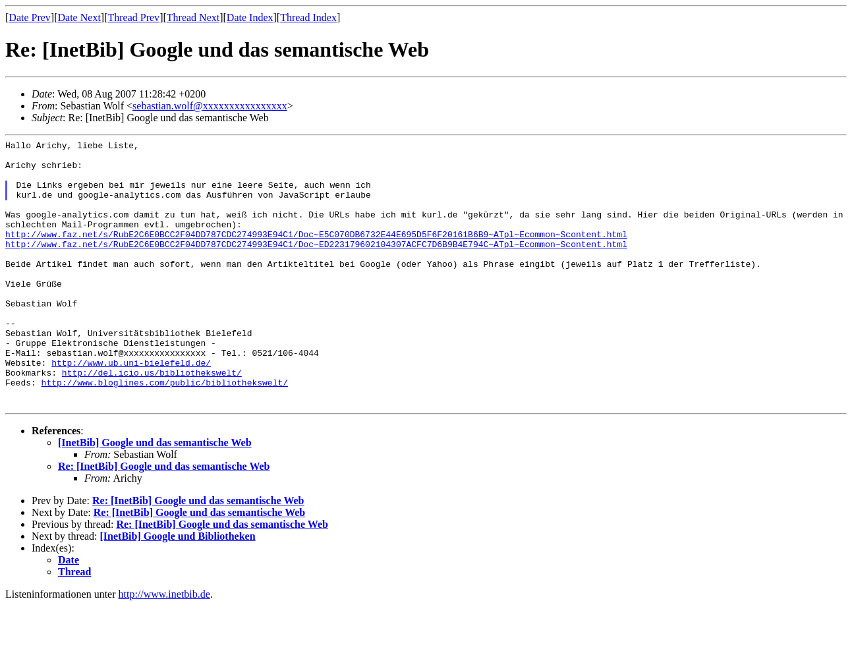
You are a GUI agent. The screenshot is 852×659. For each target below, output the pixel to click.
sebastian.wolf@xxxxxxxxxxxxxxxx (209, 105)
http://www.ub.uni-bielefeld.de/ (131, 408)
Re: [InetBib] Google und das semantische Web (164, 519)
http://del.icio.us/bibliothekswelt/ (152, 420)
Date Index (250, 17)
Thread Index (308, 17)
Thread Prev (133, 17)
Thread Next (193, 17)
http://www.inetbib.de (164, 647)
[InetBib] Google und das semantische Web (155, 495)
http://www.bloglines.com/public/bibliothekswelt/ (165, 432)
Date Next (79, 17)
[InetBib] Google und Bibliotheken (178, 589)
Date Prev (30, 17)
